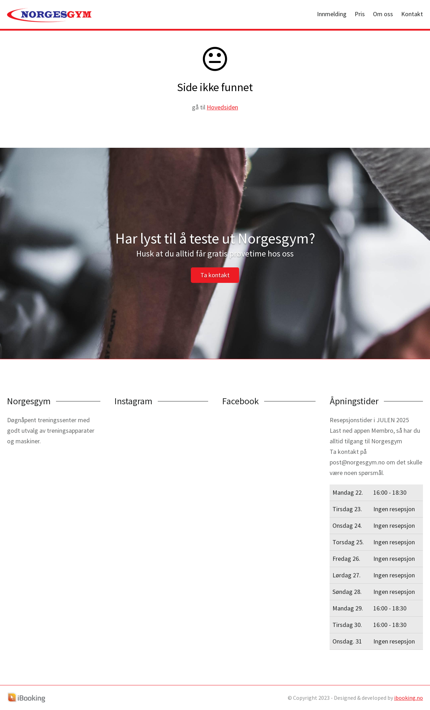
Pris (360, 14)
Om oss (383, 14)
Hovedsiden (222, 107)
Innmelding (332, 14)
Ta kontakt (215, 275)
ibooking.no (408, 697)
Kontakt (412, 14)
